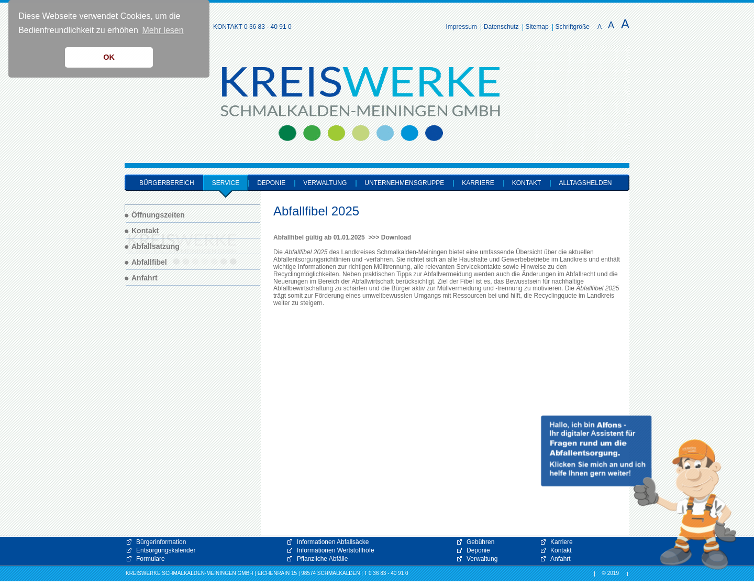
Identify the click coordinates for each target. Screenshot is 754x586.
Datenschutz (501, 26)
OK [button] (109, 57)
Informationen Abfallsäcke (333, 542)
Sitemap (537, 26)
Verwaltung (482, 558)
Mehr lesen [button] (162, 30)
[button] (639, 492)
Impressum (461, 26)
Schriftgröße (573, 26)
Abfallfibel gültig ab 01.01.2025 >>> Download (342, 237)
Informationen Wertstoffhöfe (335, 550)
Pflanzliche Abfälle (322, 558)
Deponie (478, 550)
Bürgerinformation (161, 542)
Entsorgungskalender (165, 550)
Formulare (150, 558)
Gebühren (480, 542)
